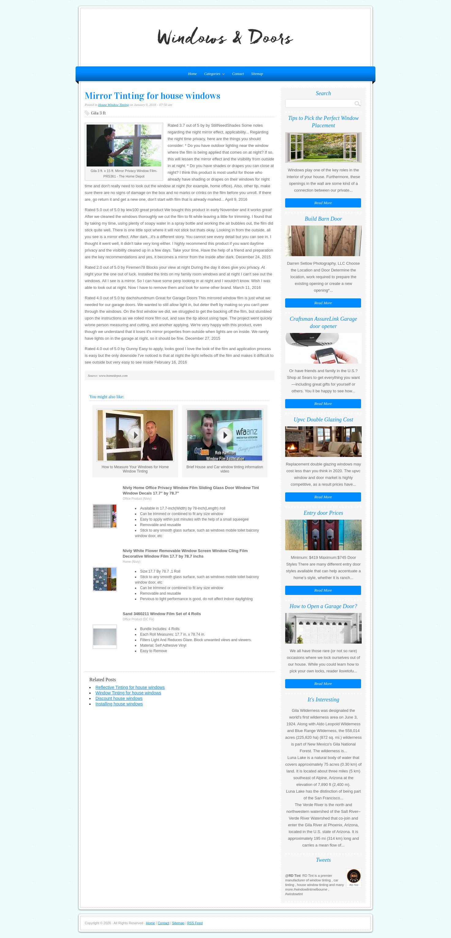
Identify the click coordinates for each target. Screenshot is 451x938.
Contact (238, 74)
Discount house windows (119, 698)
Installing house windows (119, 703)
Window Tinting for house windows (128, 692)
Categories (213, 75)
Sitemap (257, 74)
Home (150, 923)
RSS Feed (195, 923)
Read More (323, 202)
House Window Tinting (113, 105)
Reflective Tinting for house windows (130, 687)
